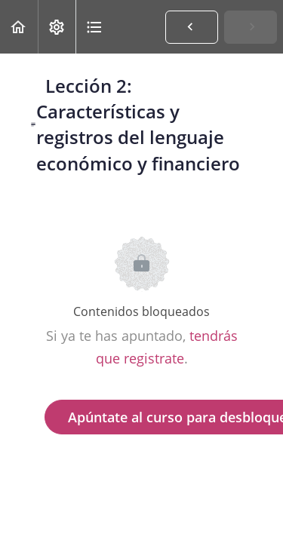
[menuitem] (56, 27)
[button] (19, 27)
